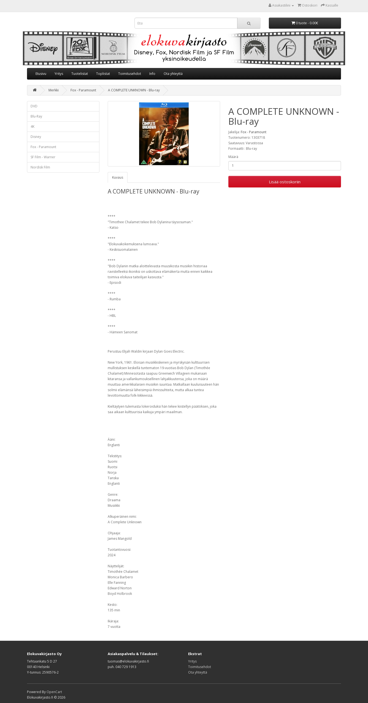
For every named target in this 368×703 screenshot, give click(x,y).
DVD (34, 106)
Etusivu (41, 73)
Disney (36, 136)
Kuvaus (117, 177)
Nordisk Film (40, 167)
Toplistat (103, 73)
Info (152, 73)
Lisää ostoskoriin (285, 181)
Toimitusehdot (129, 73)
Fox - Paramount (83, 90)
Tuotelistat (79, 73)
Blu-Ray (36, 116)
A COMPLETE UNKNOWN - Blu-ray (134, 90)
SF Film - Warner (43, 157)
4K (32, 126)
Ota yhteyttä (173, 73)
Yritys (59, 73)
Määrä (233, 156)
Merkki (53, 90)
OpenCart (54, 692)
